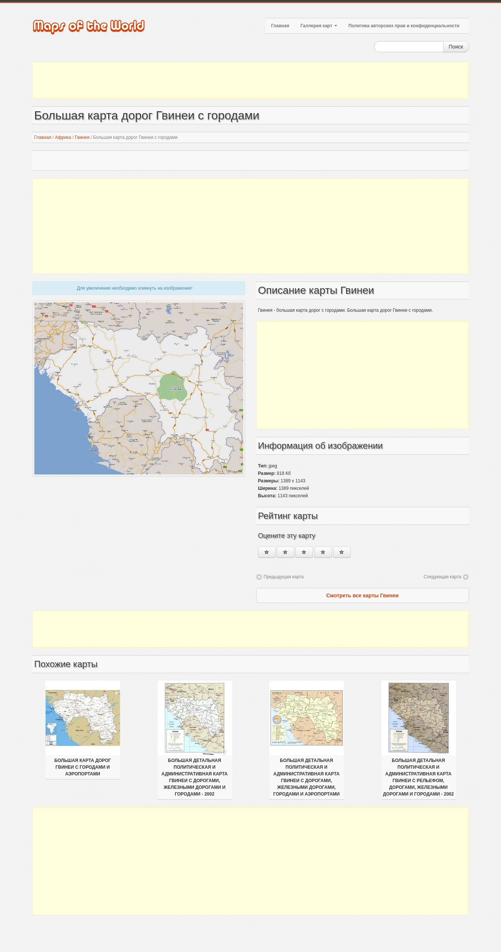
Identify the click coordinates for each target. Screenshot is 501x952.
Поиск (456, 47)
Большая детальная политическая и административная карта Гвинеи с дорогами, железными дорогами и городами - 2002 (195, 777)
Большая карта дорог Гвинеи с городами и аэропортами (82, 767)
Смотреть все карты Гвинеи (362, 595)
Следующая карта (442, 576)
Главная (280, 25)
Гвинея (82, 137)
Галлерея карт (318, 25)
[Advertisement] (250, 80)
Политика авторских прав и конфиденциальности (404, 25)
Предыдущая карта (284, 576)
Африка (63, 137)
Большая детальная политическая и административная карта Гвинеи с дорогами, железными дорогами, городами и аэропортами (306, 777)
